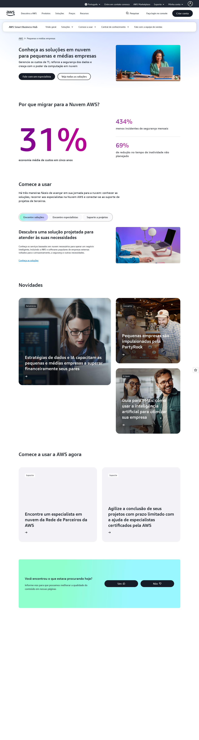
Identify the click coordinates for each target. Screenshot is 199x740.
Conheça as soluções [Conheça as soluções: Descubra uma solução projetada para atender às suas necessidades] (28, 260)
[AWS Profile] (190, 3)
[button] (29, 13)
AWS (21, 38)
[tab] (33, 217)
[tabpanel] (99, 245)
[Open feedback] (195, 370)
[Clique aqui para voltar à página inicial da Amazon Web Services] (10, 15)
